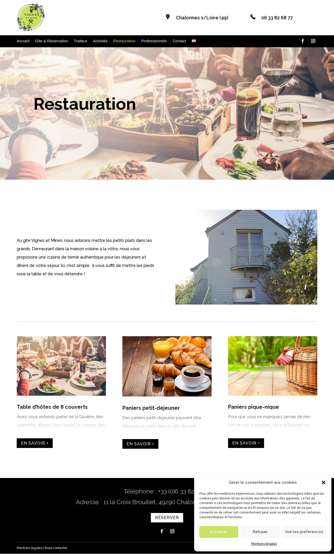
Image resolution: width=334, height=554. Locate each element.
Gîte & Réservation (51, 41)
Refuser (260, 531)
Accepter (219, 531)
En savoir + (35, 443)
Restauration (124, 41)
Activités (100, 41)
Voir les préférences (304, 531)
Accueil (23, 41)
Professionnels (154, 41)
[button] (323, 482)
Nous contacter (56, 548)
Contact (179, 41)
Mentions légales (264, 544)
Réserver (267, 161)
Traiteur (80, 41)
